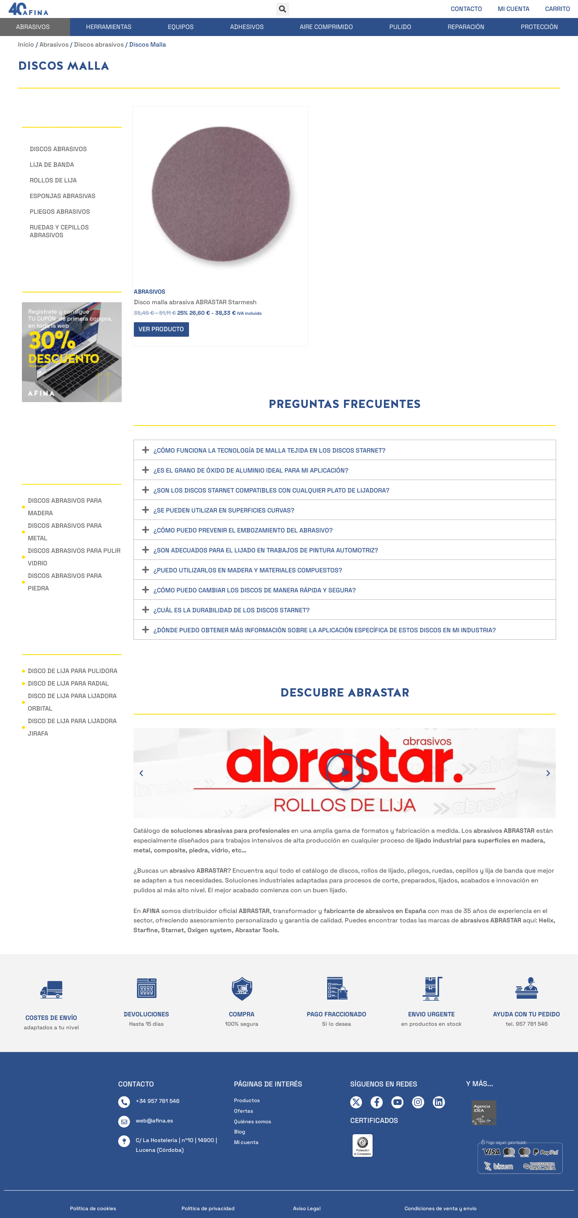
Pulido (400, 27)
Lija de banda (52, 165)
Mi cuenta (513, 9)
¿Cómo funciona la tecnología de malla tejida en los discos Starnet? (269, 393)
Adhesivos (247, 27)
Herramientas (108, 27)
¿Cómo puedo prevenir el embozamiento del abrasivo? (243, 473)
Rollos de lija (53, 180)
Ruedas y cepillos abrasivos (59, 231)
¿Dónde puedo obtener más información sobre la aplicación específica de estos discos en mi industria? (324, 573)
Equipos (181, 27)
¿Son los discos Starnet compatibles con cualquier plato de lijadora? (271, 433)
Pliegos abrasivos (60, 212)
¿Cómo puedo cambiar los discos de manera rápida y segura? (254, 533)
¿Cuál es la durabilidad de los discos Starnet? (231, 553)
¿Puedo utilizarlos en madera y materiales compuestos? (247, 513)
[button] (282, 9)
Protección (539, 27)
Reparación (466, 27)
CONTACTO (136, 1033)
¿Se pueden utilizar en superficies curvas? (223, 453)
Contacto (466, 9)
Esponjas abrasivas (62, 196)
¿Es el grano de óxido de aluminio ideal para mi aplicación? (250, 413)
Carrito (557, 9)
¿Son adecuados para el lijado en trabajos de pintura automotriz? (265, 493)
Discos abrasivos (99, 44)
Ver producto (164, 268)
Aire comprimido (326, 27)
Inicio (26, 44)
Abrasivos (33, 27)
